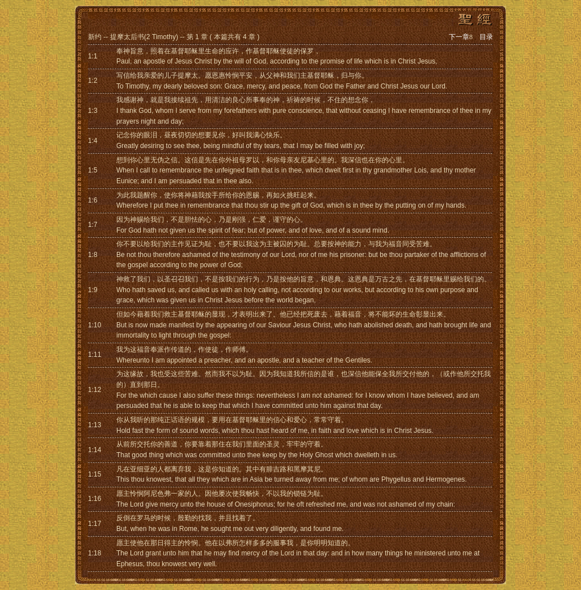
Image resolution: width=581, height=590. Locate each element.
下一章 (461, 37)
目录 (486, 37)
